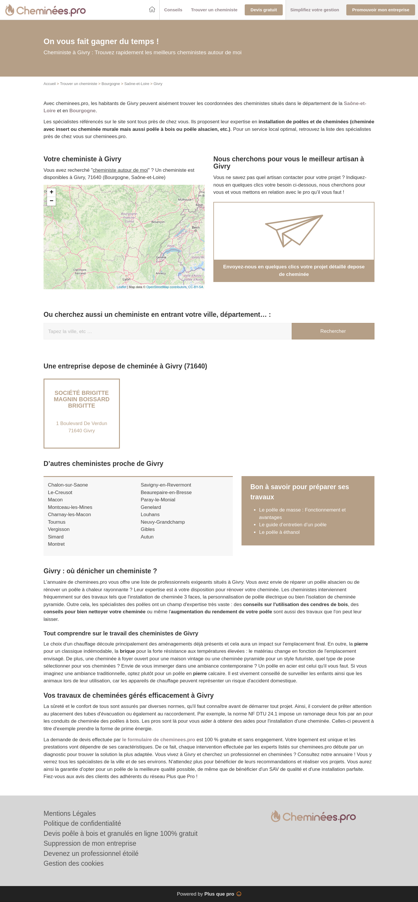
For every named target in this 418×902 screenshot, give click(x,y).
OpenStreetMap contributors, (167, 287)
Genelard (151, 507)
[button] (173, 10)
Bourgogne (111, 84)
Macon (55, 499)
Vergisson (59, 529)
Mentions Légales (70, 813)
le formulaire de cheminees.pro (158, 739)
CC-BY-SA (195, 287)
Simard (56, 537)
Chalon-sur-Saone (68, 485)
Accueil (50, 84)
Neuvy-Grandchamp (163, 522)
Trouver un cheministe (78, 84)
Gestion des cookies (74, 863)
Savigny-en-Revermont (166, 485)
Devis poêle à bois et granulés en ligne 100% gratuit (121, 833)
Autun (147, 537)
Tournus (56, 522)
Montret (56, 544)
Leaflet (121, 287)
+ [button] (51, 192)
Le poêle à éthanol (279, 532)
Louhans (150, 514)
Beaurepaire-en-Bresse (166, 492)
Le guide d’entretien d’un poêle (293, 524)
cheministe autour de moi (120, 170)
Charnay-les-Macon (69, 514)
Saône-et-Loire (136, 84)
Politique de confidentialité (82, 823)
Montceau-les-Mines (70, 507)
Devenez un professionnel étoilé (91, 853)
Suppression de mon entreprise (90, 843)
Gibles (148, 529)
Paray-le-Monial (158, 499)
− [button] (51, 201)
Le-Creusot (60, 492)
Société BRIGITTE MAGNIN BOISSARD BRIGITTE (81, 399)
